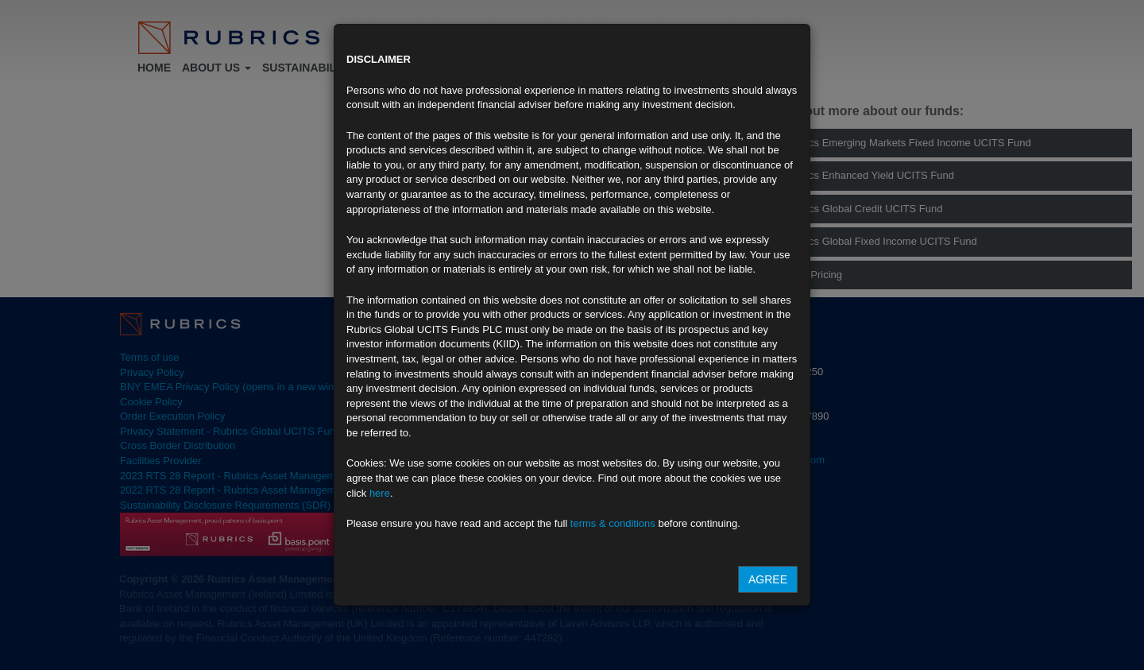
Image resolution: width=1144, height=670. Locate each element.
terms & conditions (612, 523)
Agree (767, 579)
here (379, 493)
